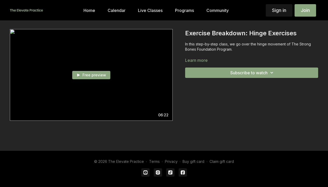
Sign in (279, 10)
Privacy (171, 161)
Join (305, 10)
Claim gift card (222, 161)
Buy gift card (193, 161)
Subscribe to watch (252, 73)
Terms (154, 161)
